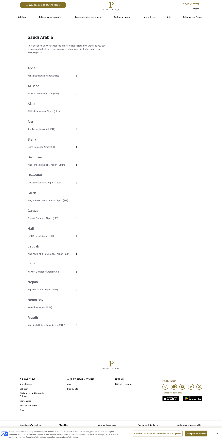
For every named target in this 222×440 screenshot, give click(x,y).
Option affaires (122, 17)
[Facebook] (174, 387)
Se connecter (191, 4)
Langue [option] (195, 8)
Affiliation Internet (123, 384)
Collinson (24, 389)
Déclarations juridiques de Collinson (32, 394)
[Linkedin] (191, 387)
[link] (170, 398)
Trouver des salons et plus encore (43, 5)
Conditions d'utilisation (30, 425)
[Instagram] (165, 387)
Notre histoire (26, 384)
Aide (168, 17)
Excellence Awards (28, 406)
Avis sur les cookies (107, 425)
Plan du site (72, 389)
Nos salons (149, 17)
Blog (22, 410)
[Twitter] (199, 387)
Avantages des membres (88, 17)
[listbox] (197, 8)
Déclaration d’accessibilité (189, 425)
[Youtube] (182, 387)
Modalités (63, 425)
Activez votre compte (50, 17)
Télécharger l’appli (192, 17)
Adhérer (22, 17)
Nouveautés (25, 401)
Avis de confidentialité (148, 425)
